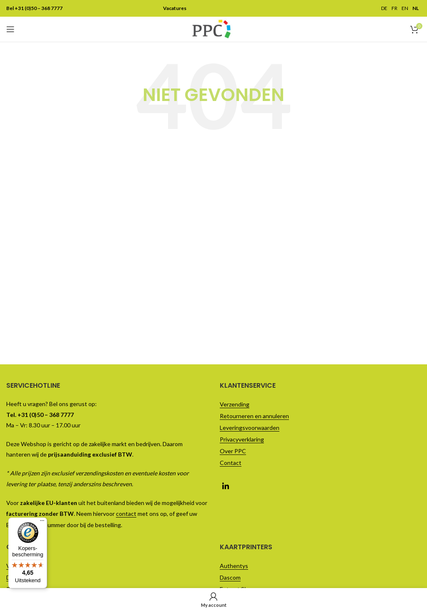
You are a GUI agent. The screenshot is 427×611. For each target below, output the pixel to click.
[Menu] (42, 5)
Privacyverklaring (242, 439)
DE (384, 8)
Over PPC (233, 450)
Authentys (234, 565)
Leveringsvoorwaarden (249, 427)
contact (126, 513)
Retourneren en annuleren (254, 415)
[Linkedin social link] (225, 485)
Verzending (234, 404)
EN (405, 8)
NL (415, 8)
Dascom (230, 577)
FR (394, 8)
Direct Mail (20, 577)
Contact (230, 462)
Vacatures (19, 565)
